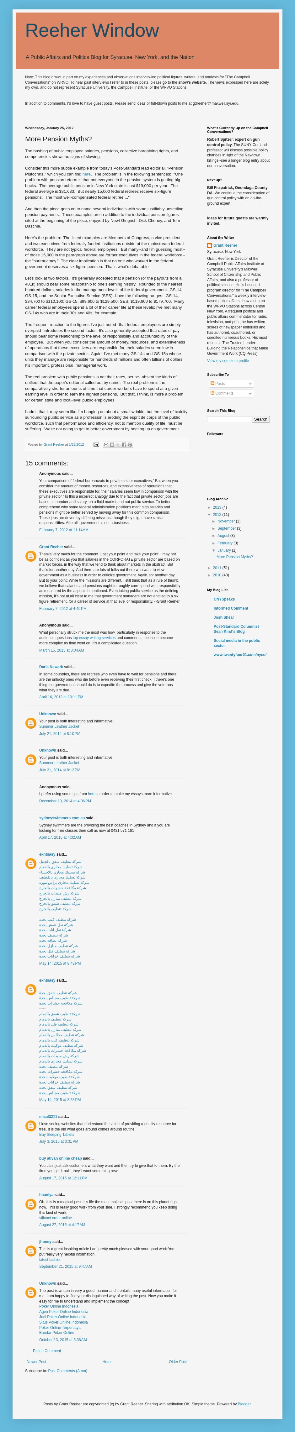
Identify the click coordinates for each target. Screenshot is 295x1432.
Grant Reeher (51, 547)
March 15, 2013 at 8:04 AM (61, 650)
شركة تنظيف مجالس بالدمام (61, 1035)
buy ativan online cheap (60, 1158)
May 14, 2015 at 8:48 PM (60, 963)
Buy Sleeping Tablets (56, 1134)
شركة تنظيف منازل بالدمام (60, 1029)
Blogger (244, 1404)
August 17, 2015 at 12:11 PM (63, 1178)
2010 (218, 575)
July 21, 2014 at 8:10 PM (59, 734)
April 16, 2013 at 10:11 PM (61, 697)
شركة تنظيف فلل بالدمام (58, 1024)
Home (108, 1362)
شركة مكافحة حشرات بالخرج (62, 888)
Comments (222, 393)
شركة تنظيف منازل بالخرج (60, 898)
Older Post (178, 1362)
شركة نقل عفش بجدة (56, 925)
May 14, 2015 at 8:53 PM (60, 1100)
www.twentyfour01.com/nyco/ (240, 655)
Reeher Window (92, 30)
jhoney (45, 1242)
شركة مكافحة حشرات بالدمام (62, 1050)
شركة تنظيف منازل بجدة (58, 946)
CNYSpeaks (224, 599)
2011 (218, 568)
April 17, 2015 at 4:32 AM (60, 837)
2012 (218, 514)
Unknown (47, 714)
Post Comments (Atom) (67, 1371)
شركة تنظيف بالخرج (55, 909)
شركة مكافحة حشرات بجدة (61, 1003)
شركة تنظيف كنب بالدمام (59, 1040)
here (87, 174)
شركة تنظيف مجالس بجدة (60, 998)
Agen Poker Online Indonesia (63, 1311)
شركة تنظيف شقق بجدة (58, 993)
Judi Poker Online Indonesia (62, 1317)
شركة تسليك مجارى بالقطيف (62, 877)
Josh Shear (224, 617)
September (227, 528)
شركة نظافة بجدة (53, 940)
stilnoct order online (55, 1218)
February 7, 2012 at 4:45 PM (63, 608)
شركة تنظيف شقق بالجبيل (60, 861)
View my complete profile (228, 361)
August (223, 535)
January (224, 550)
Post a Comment (47, 1351)
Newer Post (36, 1362)
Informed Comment (231, 608)
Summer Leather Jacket (59, 726)
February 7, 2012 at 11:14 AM (63, 530)
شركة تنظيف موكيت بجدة (59, 1077)
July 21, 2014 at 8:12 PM (59, 770)
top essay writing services (94, 638)
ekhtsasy (47, 854)
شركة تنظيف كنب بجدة (57, 919)
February (225, 543)
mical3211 (48, 1117)
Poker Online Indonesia (58, 1306)
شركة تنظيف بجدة (53, 935)
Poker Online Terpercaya (60, 1327)
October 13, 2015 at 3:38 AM (63, 1340)
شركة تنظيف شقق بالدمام (60, 1014)
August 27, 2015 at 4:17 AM (62, 1225)
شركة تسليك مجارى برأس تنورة (64, 882)
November (226, 521)
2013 (218, 507)
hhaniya (46, 1195)
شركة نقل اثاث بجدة (55, 930)
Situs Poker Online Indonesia (63, 1322)
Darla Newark (51, 667)
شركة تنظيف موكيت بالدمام (61, 1045)
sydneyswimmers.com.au (62, 818)
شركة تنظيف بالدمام (55, 1019)
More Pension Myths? (235, 557)
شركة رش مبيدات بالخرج (59, 893)
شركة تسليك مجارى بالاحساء (62, 872)
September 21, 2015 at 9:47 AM (65, 1266)
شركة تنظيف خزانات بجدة (59, 956)
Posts (218, 383)
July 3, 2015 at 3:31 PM (58, 1141)
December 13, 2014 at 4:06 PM (65, 801)
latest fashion (50, 1259)
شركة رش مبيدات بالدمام (59, 1056)
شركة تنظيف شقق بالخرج (60, 903)
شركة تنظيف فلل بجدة (57, 951)
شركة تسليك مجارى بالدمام (61, 867)
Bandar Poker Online (56, 1332)
